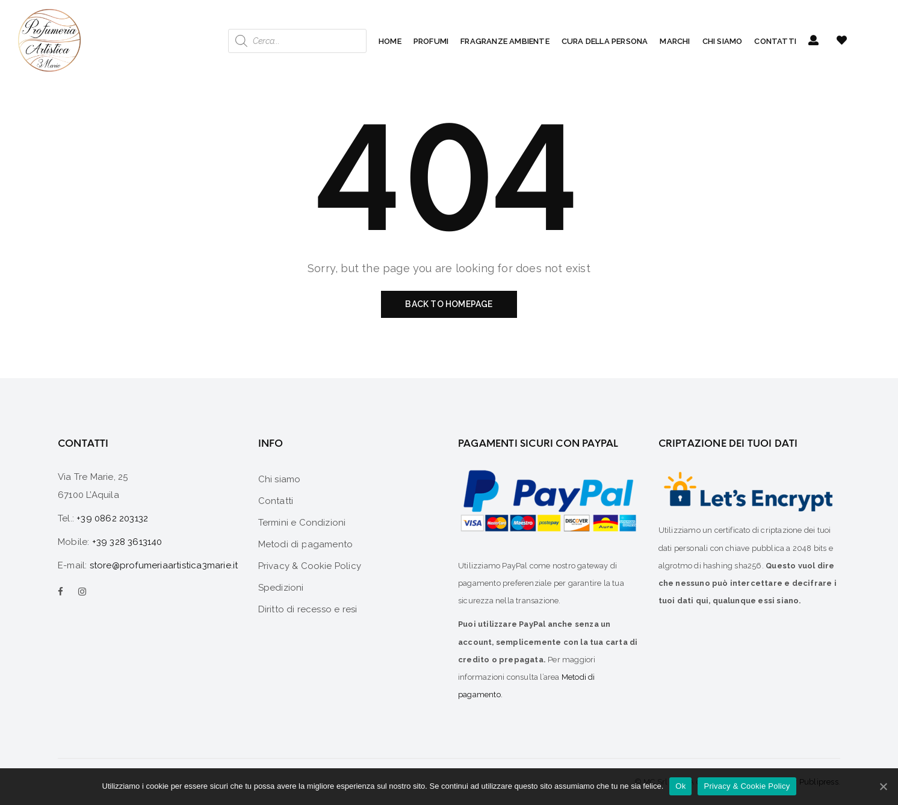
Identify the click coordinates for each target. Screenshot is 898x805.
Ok (680, 786)
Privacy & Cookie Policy (747, 786)
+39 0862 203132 (112, 518)
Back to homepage (448, 304)
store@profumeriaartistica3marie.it (164, 565)
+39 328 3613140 (127, 541)
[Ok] (883, 786)
